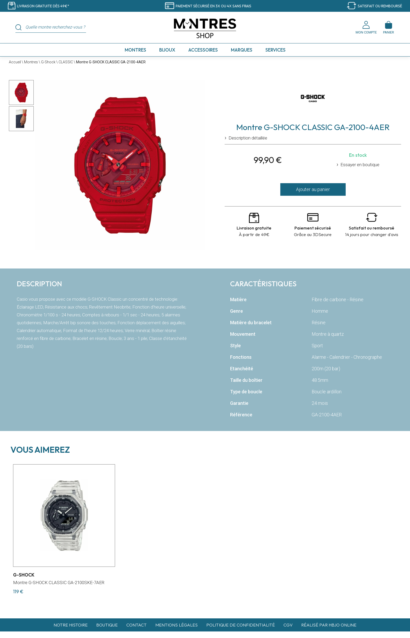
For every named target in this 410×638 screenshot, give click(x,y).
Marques (241, 50)
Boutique (107, 625)
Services (275, 50)
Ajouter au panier (313, 189)
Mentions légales (176, 625)
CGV (288, 625)
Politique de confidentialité (240, 625)
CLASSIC (66, 62)
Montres (135, 50)
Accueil (15, 62)
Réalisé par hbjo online (328, 625)
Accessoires (203, 50)
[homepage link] (205, 28)
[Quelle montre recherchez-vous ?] (53, 27)
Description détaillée (248, 138)
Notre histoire (71, 625)
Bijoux (167, 50)
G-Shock (48, 62)
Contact (136, 625)
